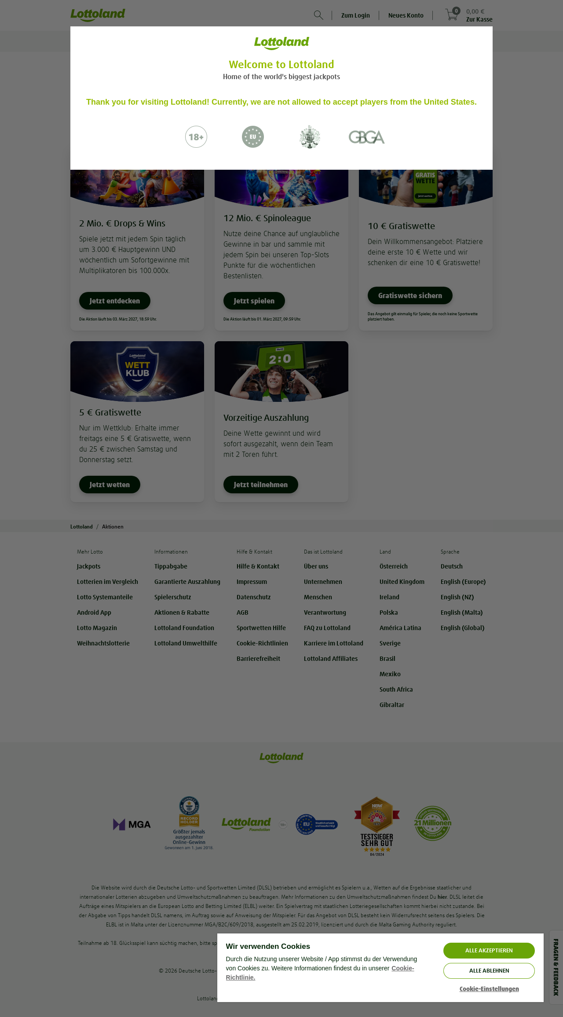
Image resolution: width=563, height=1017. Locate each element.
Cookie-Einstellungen (489, 989)
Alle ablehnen (489, 970)
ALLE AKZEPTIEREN (489, 950)
